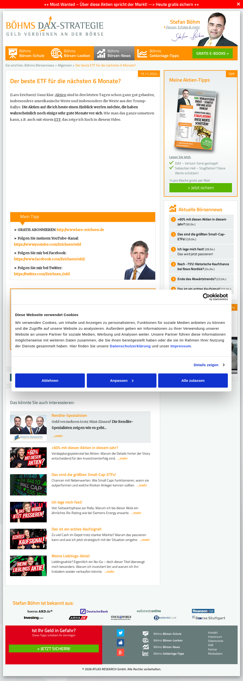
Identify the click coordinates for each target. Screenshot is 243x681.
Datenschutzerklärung (130, 346)
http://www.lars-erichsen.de (80, 230)
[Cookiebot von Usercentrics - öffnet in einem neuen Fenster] (206, 297)
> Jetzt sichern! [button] (53, 648)
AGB (210, 645)
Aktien (60, 95)
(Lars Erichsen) (23, 95)
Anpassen (121, 380)
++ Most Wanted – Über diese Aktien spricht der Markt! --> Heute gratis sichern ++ (121, 4)
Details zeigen (206, 365)
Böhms (31, 53)
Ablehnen (50, 380)
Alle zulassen (193, 380)
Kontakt (213, 632)
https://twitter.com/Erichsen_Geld (42, 274)
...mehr (58, 435)
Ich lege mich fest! (67, 502)
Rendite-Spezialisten (69, 415)
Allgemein (65, 65)
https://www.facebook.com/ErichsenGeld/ (49, 259)
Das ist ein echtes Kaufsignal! (76, 529)
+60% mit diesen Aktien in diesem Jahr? (85, 447)
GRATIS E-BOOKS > (212, 53)
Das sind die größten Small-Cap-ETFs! (84, 474)
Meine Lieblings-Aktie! (71, 556)
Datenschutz (215, 640)
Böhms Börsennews (39, 65)
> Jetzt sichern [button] (201, 187)
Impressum (180, 346)
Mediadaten (215, 653)
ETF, (57, 119)
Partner (212, 649)
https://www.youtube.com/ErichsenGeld (47, 244)
